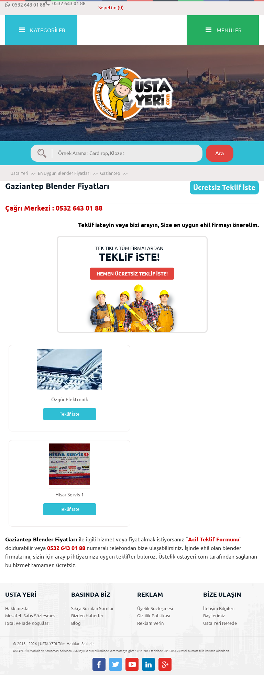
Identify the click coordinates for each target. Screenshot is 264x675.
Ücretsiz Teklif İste (224, 187)
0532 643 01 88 (25, 5)
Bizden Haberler (87, 615)
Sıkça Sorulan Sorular (92, 608)
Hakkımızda (17, 608)
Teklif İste (69, 414)
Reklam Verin (150, 623)
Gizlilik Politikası (153, 615)
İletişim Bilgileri (218, 608)
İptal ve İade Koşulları (27, 623)
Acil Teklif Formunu (213, 539)
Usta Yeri (19, 173)
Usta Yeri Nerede (220, 623)
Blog (76, 623)
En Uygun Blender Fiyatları (64, 173)
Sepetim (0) (111, 7)
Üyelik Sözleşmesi (155, 608)
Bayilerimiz (214, 615)
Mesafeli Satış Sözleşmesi (30, 615)
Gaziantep (110, 173)
